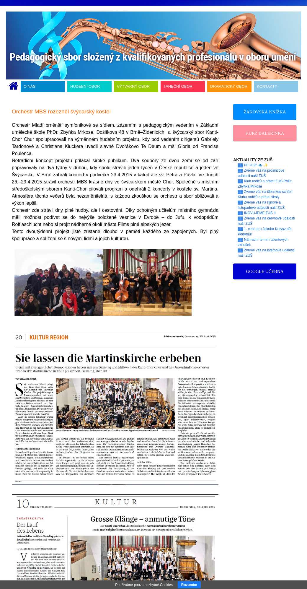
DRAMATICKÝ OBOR (228, 86)
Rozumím (189, 585)
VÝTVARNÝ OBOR (133, 86)
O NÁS (29, 86)
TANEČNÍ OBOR (178, 86)
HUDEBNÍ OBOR (85, 86)
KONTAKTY (267, 86)
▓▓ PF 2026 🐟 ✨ (253, 165)
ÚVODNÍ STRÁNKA (13, 86)
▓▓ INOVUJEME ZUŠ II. (257, 213)
